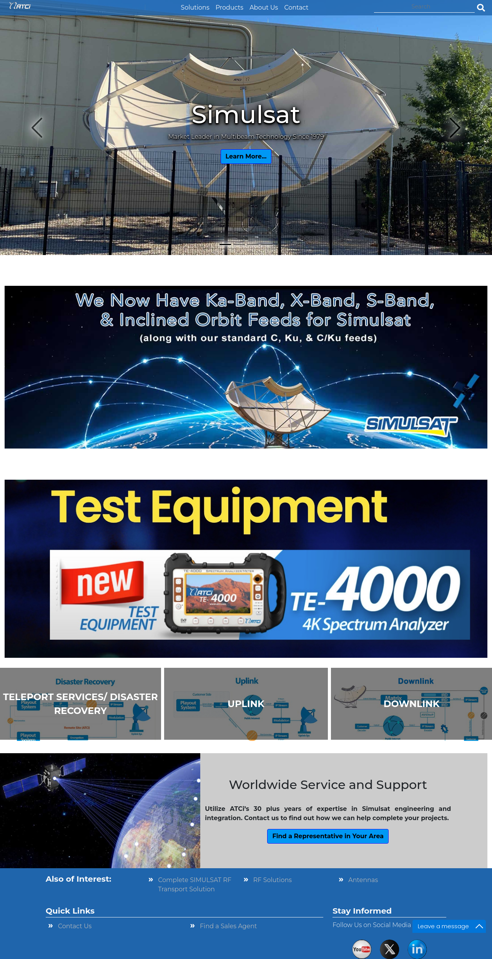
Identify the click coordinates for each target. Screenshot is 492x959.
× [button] (378, 947)
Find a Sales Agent (228, 926)
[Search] (424, 7)
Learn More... (246, 156)
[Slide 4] (267, 244)
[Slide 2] (239, 244)
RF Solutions (272, 880)
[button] (174, 3)
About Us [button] (263, 7)
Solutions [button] (195, 7)
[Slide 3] (253, 244)
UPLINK (246, 703)
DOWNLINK (412, 703)
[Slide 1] (225, 244)
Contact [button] (296, 7)
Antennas (363, 880)
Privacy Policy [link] (302, 948)
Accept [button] (356, 948)
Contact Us (75, 926)
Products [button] (229, 7)
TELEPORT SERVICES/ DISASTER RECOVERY (80, 703)
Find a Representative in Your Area (328, 836)
